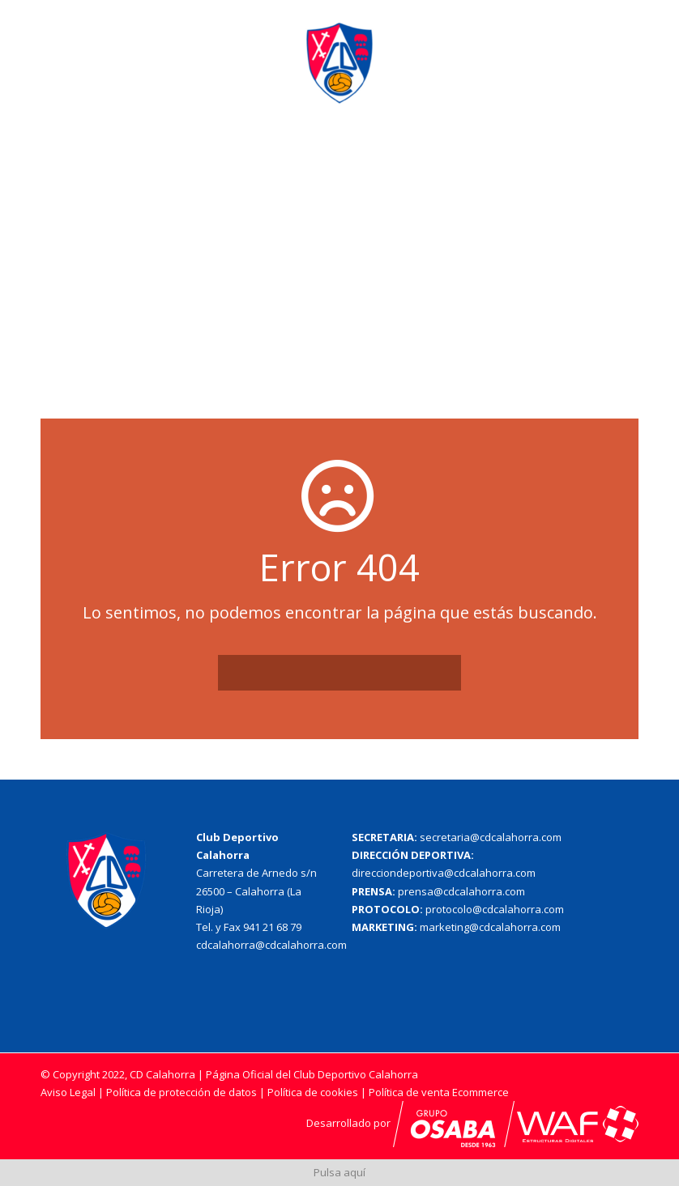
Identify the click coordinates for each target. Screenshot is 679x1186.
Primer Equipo (363, 161)
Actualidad (206, 161)
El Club (280, 161)
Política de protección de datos (181, 1092)
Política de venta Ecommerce (439, 1092)
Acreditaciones (217, 213)
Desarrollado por (410, 1123)
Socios (303, 213)
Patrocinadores (541, 161)
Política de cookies (314, 1092)
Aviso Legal (68, 1092)
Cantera (449, 161)
